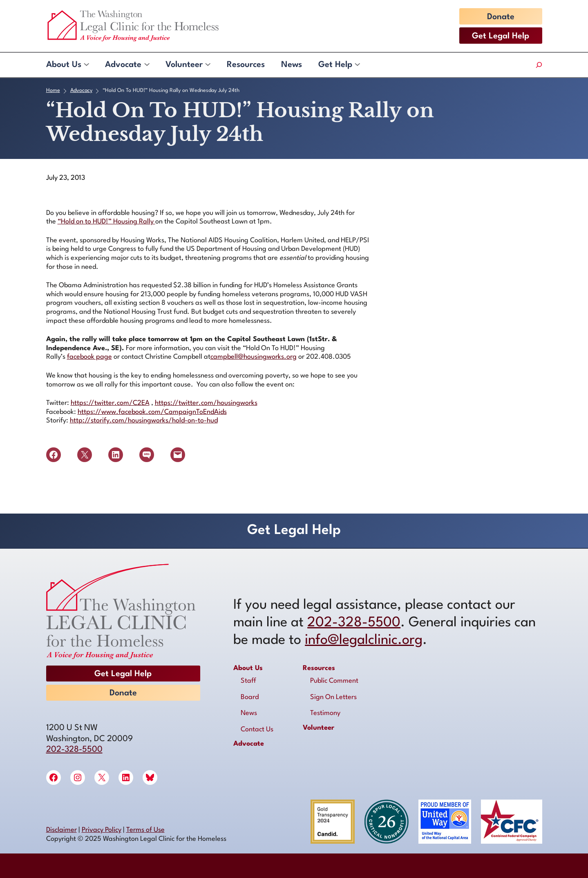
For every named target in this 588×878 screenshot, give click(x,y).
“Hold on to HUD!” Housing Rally (106, 221)
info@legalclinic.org (364, 640)
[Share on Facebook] (53, 454)
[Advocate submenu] (146, 64)
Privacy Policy (101, 830)
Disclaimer (61, 830)
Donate (500, 17)
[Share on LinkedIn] (115, 454)
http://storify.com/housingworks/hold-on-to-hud (144, 420)
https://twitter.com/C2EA (110, 403)
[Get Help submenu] (357, 64)
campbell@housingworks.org (253, 356)
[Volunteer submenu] (207, 64)
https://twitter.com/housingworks (206, 403)
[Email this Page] (177, 454)
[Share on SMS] (146, 454)
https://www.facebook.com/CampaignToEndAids (152, 412)
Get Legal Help (500, 36)
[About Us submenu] (86, 64)
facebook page (89, 356)
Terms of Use (145, 830)
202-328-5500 (74, 750)
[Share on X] (84, 454)
